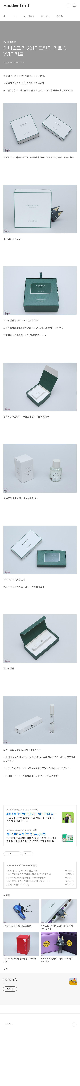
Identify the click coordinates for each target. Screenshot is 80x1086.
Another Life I (16, 6)
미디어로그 (28, 16)
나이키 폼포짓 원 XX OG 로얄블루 (20, 876)
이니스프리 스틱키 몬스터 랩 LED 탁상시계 (24, 883)
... (4, 1039)
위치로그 (45, 16)
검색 (68, 6)
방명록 (59, 16)
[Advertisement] (40, 830)
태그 (14, 16)
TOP (74, 1081)
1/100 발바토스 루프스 (16, 890)
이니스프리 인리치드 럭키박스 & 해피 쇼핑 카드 (26, 886)
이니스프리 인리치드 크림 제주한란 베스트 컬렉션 (27, 879)
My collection (13, 871)
